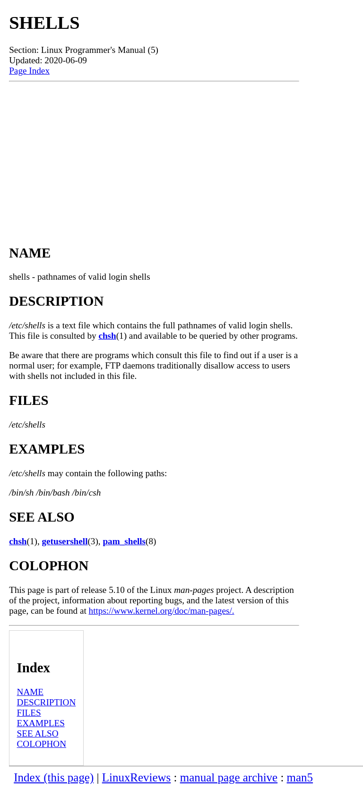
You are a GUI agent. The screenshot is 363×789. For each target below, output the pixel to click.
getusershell (64, 541)
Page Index (29, 71)
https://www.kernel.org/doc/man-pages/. (161, 611)
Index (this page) (54, 777)
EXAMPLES (41, 723)
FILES (29, 713)
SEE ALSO (38, 733)
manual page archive (228, 777)
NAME (30, 692)
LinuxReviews (136, 777)
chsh (107, 336)
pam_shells (124, 541)
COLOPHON (41, 744)
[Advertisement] (154, 152)
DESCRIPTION (46, 702)
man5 (300, 777)
